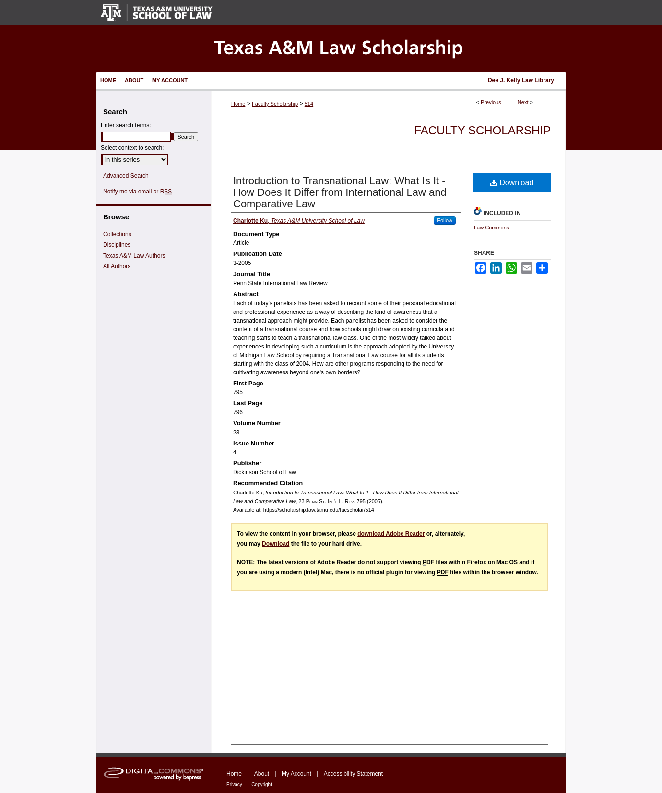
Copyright (261, 784)
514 (309, 104)
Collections (117, 234)
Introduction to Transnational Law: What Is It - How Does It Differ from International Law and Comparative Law (340, 192)
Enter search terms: (126, 125)
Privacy (234, 784)
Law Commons (491, 227)
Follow (444, 220)
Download (512, 183)
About (261, 773)
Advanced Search (126, 175)
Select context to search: (132, 147)
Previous (491, 102)
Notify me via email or (137, 191)
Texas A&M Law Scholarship (331, 48)
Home (238, 104)
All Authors (116, 266)
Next (523, 102)
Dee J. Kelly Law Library (521, 80)
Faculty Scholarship (275, 104)
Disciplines (116, 244)
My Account (296, 773)
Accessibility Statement (353, 773)
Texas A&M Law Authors (134, 255)
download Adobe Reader (391, 533)
